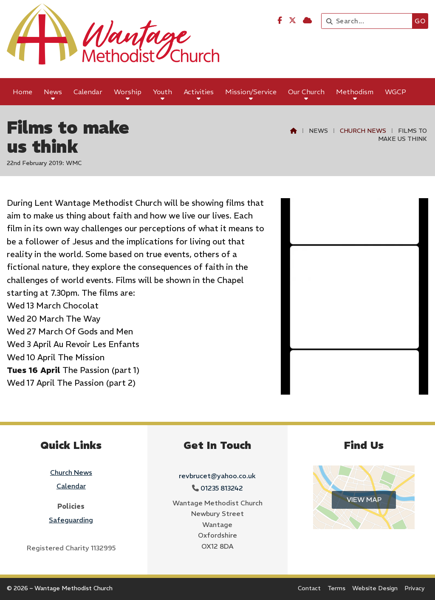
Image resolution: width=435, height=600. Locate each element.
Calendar (71, 486)
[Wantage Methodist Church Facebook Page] (279, 20)
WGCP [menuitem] (395, 91)
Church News (363, 131)
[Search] (369, 21)
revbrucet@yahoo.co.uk (217, 475)
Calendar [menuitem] (87, 91)
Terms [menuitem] (336, 588)
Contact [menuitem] (309, 588)
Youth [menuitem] (162, 91)
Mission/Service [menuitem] (251, 91)
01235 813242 (222, 488)
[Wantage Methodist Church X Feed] (292, 20)
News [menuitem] (53, 91)
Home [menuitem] (22, 91)
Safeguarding (71, 520)
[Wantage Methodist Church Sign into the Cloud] (307, 20)
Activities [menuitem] (199, 91)
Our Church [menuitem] (306, 91)
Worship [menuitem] (127, 91)
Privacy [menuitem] (414, 588)
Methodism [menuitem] (354, 91)
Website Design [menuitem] (375, 588)
